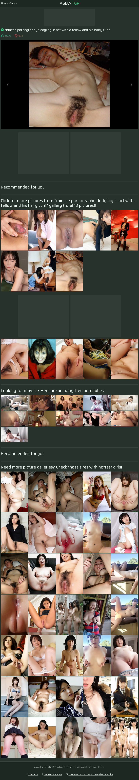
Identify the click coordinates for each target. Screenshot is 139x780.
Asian (69, 3)
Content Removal (52, 774)
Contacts (32, 774)
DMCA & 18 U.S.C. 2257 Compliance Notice (89, 774)
